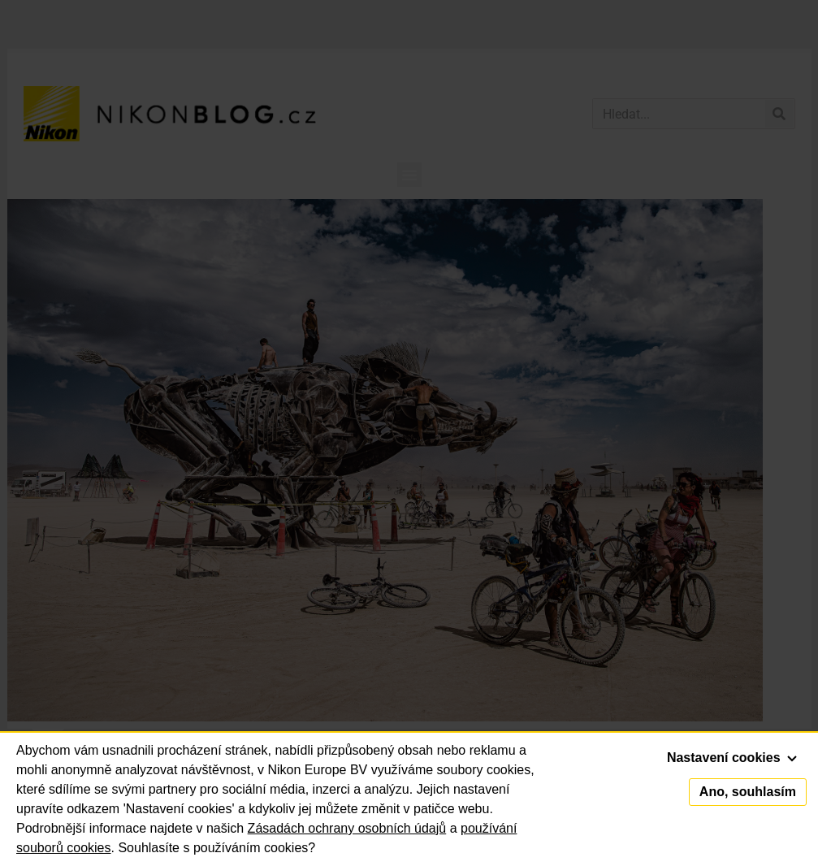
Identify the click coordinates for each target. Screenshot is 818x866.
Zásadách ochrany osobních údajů (347, 828)
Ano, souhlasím (747, 792)
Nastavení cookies (732, 757)
